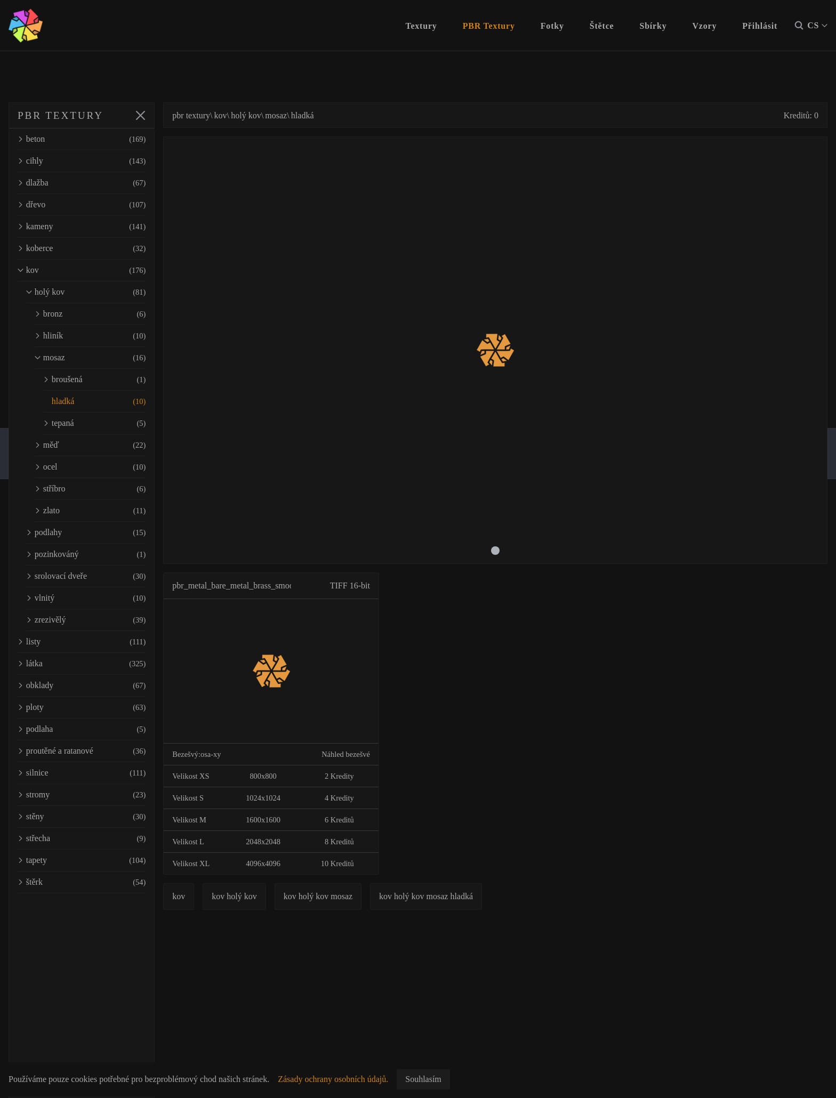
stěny (102, 816)
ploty (102, 707)
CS (817, 25)
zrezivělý (106, 620)
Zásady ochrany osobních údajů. (333, 1079)
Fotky (552, 25)
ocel (111, 467)
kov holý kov (275, 896)
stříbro (111, 488)
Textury (421, 25)
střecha (102, 838)
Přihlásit (759, 25)
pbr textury (233, 115)
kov (102, 270)
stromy (102, 794)
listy (102, 641)
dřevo (102, 204)
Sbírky (652, 25)
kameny (102, 226)
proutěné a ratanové (102, 751)
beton (102, 139)
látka (102, 663)
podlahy (106, 532)
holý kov (106, 292)
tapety (102, 860)
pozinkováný (106, 554)
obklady (102, 685)
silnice (102, 773)
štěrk (102, 882)
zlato (111, 510)
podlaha (102, 729)
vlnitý (106, 598)
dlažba (102, 182)
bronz (111, 314)
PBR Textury (489, 25)
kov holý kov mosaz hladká (468, 896)
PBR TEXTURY (60, 115)
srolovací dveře (106, 576)
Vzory (705, 25)
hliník (111, 335)
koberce (102, 248)
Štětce (602, 25)
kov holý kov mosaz (359, 896)
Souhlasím (423, 1079)
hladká (115, 401)
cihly (102, 161)
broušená (115, 379)
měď (111, 445)
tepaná (115, 423)
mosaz (111, 357)
